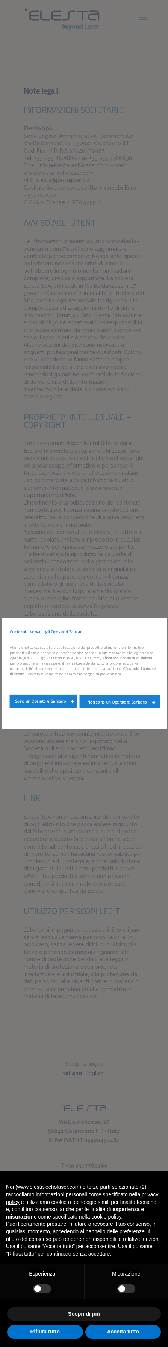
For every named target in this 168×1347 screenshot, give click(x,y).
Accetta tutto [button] (123, 1331)
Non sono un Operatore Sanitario (121, 701)
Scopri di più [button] (84, 1314)
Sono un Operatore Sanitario (44, 701)
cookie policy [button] (106, 1217)
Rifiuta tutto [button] (45, 1331)
